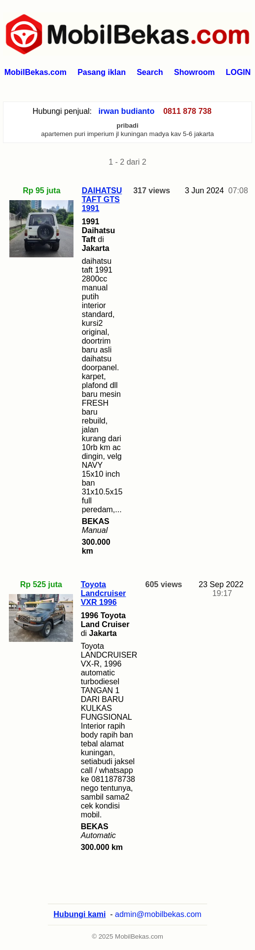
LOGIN (238, 72)
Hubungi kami (80, 914)
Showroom (194, 72)
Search (150, 72)
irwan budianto (126, 111)
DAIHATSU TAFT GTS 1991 (102, 199)
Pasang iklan (101, 72)
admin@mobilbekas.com (158, 914)
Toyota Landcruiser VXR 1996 (103, 593)
